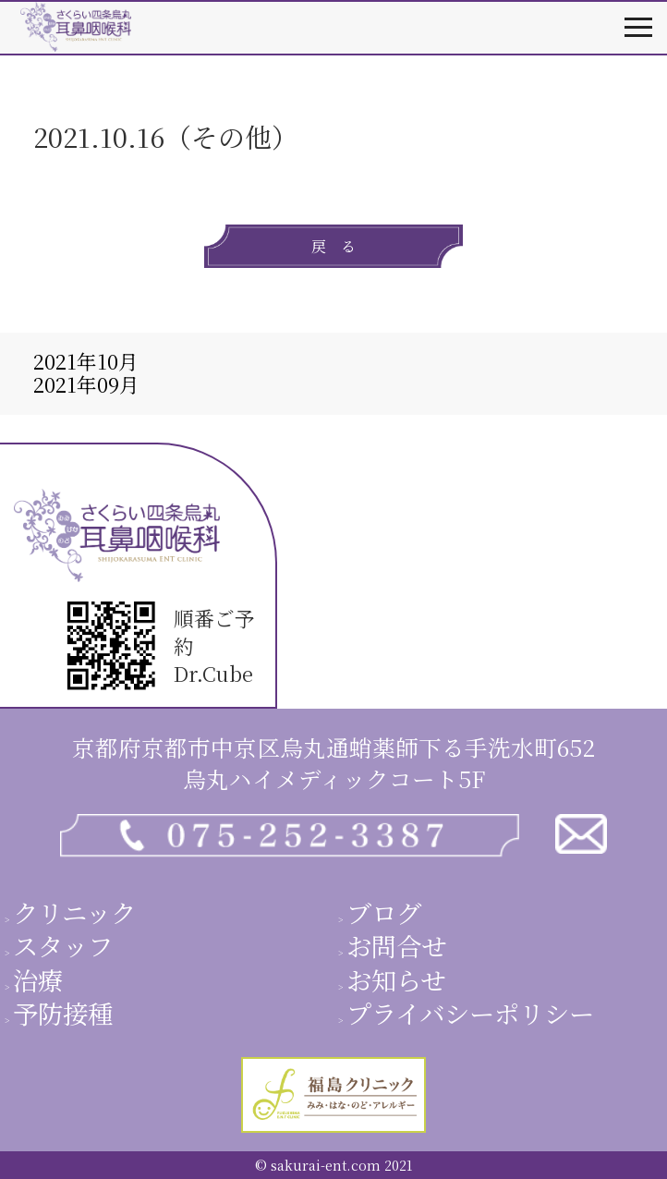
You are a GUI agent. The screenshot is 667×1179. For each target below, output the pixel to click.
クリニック (74, 911)
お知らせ (395, 979)
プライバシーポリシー (470, 1012)
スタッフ (63, 945)
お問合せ (396, 945)
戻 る (333, 246)
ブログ (383, 911)
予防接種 (63, 1012)
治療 (38, 979)
